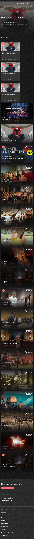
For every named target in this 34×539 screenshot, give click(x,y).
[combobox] (18, 3)
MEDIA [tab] (3, 37)
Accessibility (4, 526)
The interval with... (7, 498)
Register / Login (24, 3)
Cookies (3, 520)
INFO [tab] (7, 37)
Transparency (5, 517)
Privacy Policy (4, 523)
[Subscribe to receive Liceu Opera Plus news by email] (7, 488)
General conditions (6, 514)
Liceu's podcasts (6, 501)
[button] (31, 3)
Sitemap (3, 512)
